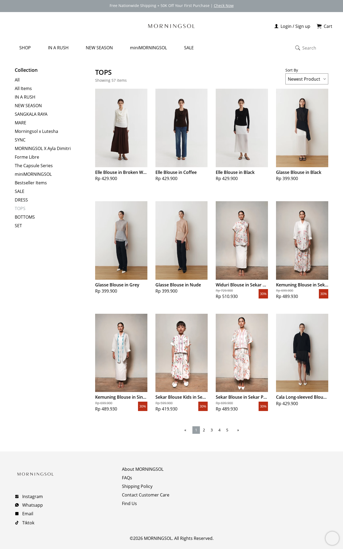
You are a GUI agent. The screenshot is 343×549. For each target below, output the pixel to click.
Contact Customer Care (145, 494)
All (17, 79)
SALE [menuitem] (189, 47)
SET (18, 225)
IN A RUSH (25, 96)
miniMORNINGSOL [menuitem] (148, 47)
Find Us (129, 503)
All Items (23, 88)
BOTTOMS (25, 216)
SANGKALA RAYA (31, 114)
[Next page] (237, 429)
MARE (20, 122)
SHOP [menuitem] (25, 47)
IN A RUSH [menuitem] (58, 47)
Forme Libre (27, 156)
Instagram (32, 496)
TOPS (20, 208)
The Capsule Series (34, 165)
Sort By (306, 75)
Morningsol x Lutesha (36, 131)
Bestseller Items (31, 182)
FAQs (127, 477)
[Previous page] (186, 429)
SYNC (20, 139)
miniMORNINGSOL (33, 174)
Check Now (224, 5)
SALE (19, 191)
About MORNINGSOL (142, 469)
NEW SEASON (28, 105)
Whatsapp (32, 504)
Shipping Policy (137, 486)
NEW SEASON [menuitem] (99, 47)
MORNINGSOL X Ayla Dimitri (43, 148)
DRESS (21, 199)
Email (27, 513)
